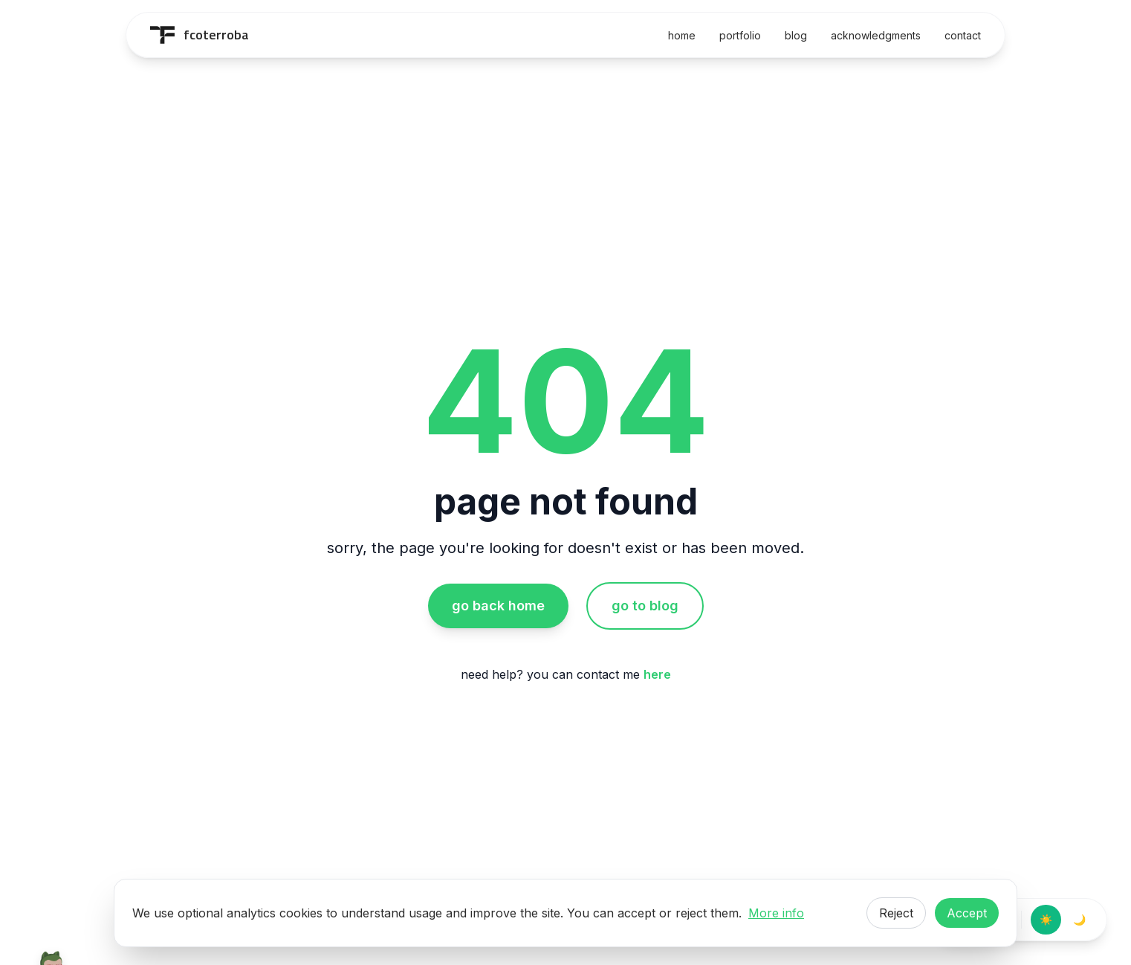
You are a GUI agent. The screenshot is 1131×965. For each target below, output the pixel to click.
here (657, 674)
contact (962, 35)
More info (776, 913)
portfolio (740, 35)
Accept (967, 913)
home (682, 35)
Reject (896, 913)
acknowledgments (876, 35)
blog (796, 35)
